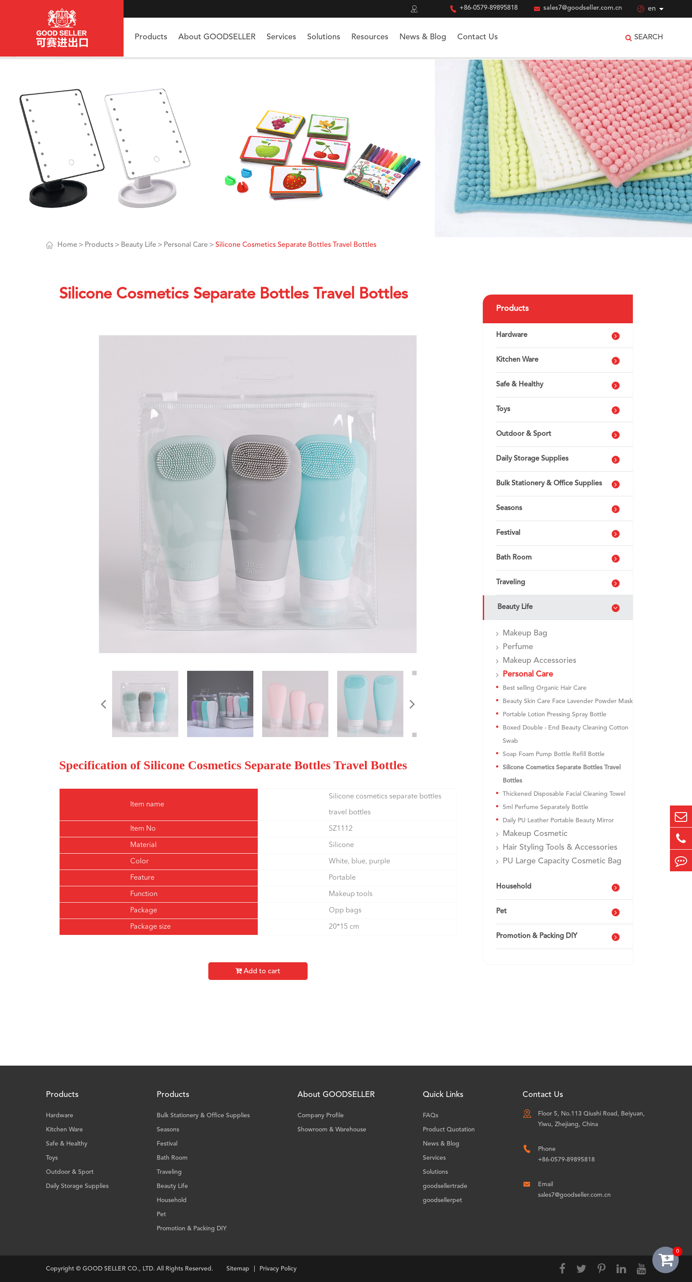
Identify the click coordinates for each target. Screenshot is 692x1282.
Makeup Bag (525, 633)
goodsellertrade (445, 1186)
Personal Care (186, 245)
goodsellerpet (442, 1200)
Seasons (509, 508)
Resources (369, 37)
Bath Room (514, 557)
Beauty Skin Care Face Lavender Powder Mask (568, 701)
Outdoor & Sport (523, 434)
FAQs (430, 1115)
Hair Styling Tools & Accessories (560, 847)
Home (67, 245)
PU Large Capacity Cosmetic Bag (562, 861)
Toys (503, 409)
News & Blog (422, 37)
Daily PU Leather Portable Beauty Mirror (558, 820)
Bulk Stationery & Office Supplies (549, 483)
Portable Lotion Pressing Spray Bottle (554, 714)
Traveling (510, 582)
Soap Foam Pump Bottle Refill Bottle (554, 754)
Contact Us (477, 37)
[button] (103, 704)
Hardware (511, 335)
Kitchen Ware (517, 359)
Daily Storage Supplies (532, 458)
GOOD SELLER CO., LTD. (119, 1269)
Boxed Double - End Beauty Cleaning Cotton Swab (565, 734)
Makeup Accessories (539, 661)
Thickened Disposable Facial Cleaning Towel (564, 794)
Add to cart (257, 971)
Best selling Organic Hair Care (545, 688)
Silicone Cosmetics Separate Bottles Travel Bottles (295, 245)
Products (151, 37)
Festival (508, 533)
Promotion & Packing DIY (536, 936)
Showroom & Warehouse (331, 1130)
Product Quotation (449, 1130)
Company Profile (320, 1115)
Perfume (518, 647)
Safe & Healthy (519, 384)
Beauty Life (138, 245)
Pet (501, 911)
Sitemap (237, 1269)
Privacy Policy (278, 1269)
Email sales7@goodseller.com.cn (574, 1189)
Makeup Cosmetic (535, 834)
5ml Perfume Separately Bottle (545, 807)
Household (513, 886)
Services (281, 37)
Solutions (323, 37)
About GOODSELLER (217, 37)
